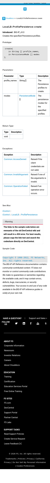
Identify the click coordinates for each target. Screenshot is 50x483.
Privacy (30, 459)
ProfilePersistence (29, 214)
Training (7, 376)
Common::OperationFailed (16, 186)
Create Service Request (14, 439)
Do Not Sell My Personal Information (29, 462)
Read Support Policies (14, 434)
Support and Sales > (38, 318)
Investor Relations (12, 355)
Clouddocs (10, 18)
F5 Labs (7, 422)
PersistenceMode (27, 96)
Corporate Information (14, 345)
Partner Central (11, 417)
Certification (9, 381)
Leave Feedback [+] (12, 443)
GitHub (31, 3)
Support (44, 3)
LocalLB (15, 214)
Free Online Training (13, 391)
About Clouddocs (12, 365)
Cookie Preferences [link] (26, 466)
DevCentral (9, 408)
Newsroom (9, 350)
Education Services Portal (15, 386)
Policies (21, 459)
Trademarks (10, 459)
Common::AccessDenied (15, 159)
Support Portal (10, 412)
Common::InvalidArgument (16, 174)
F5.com (26, 3)
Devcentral (37, 3)
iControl (6, 211)
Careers (7, 360)
